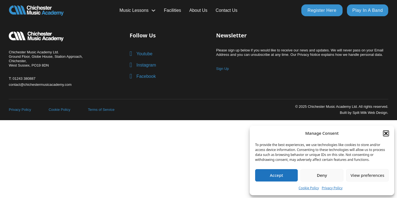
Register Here (321, 10)
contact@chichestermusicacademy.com (40, 84)
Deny (322, 175)
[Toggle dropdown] (153, 10)
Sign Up (222, 69)
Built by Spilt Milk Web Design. (364, 113)
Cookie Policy (309, 188)
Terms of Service (101, 110)
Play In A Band (367, 10)
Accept (276, 175)
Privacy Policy (332, 188)
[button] (386, 133)
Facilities (172, 10)
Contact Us (226, 10)
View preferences (367, 175)
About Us (198, 10)
